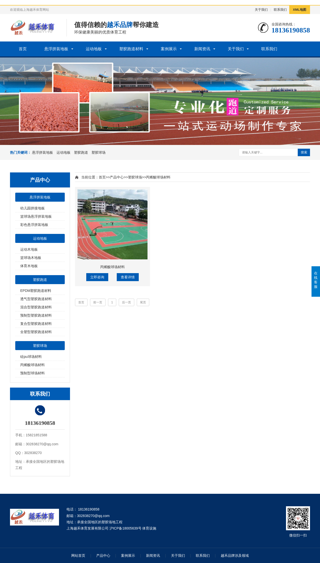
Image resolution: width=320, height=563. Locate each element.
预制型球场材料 (32, 373)
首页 (23, 49)
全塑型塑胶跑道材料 (36, 332)
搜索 (304, 152)
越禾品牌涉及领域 (235, 556)
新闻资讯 (202, 49)
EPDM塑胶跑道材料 (35, 291)
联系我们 (280, 9)
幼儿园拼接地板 (32, 208)
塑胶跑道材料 (131, 49)
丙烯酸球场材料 (32, 365)
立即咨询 (97, 277)
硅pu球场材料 (31, 357)
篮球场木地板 (30, 258)
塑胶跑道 (81, 152)
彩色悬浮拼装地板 (34, 225)
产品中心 (117, 177)
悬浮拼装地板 (56, 49)
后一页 (126, 302)
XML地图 (299, 9)
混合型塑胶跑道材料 (36, 307)
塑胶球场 (99, 152)
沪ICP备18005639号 (126, 528)
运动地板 (94, 49)
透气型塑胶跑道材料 (36, 299)
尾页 (143, 302)
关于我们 (261, 9)
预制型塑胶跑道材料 (36, 315)
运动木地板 (29, 249)
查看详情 (128, 277)
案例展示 (169, 49)
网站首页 (78, 556)
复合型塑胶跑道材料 (36, 324)
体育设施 (149, 528)
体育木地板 (29, 266)
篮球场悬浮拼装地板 (36, 216)
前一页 (97, 302)
